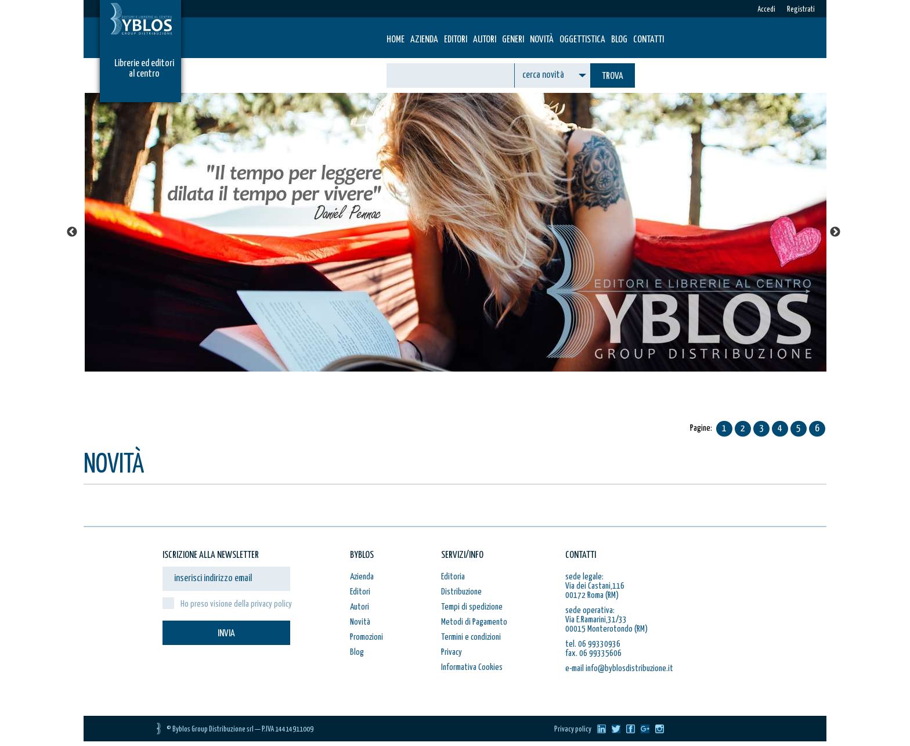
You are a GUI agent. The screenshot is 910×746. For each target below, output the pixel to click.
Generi (513, 40)
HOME (396, 40)
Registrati (801, 9)
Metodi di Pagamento (474, 622)
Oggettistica (582, 40)
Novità (542, 40)
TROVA (612, 76)
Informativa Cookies (472, 667)
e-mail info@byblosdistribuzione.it (619, 668)
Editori (455, 40)
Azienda (424, 40)
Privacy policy (572, 729)
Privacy (451, 652)
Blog (619, 40)
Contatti (648, 40)
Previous (72, 232)
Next (835, 232)
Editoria (453, 576)
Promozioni (366, 637)
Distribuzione (461, 592)
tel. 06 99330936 (592, 644)
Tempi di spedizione (472, 607)
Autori (484, 40)
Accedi (766, 9)
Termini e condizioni (471, 637)
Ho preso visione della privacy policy (236, 604)
